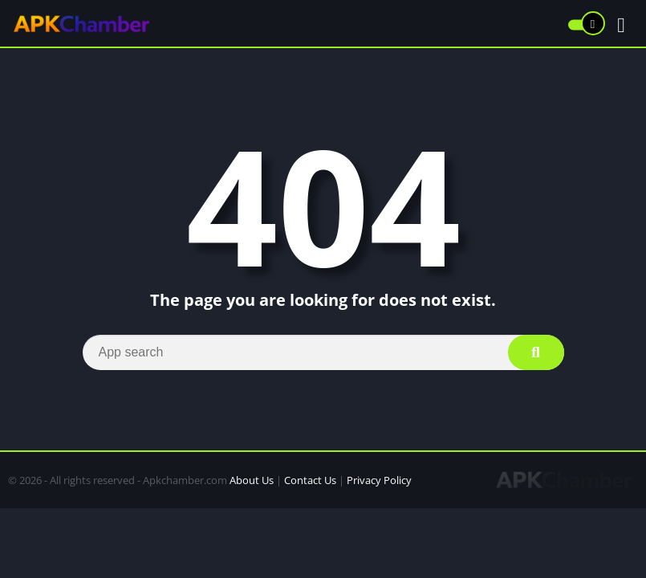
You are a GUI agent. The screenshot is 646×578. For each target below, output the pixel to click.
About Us (252, 480)
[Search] (323, 352)
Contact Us (310, 480)
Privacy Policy (379, 480)
